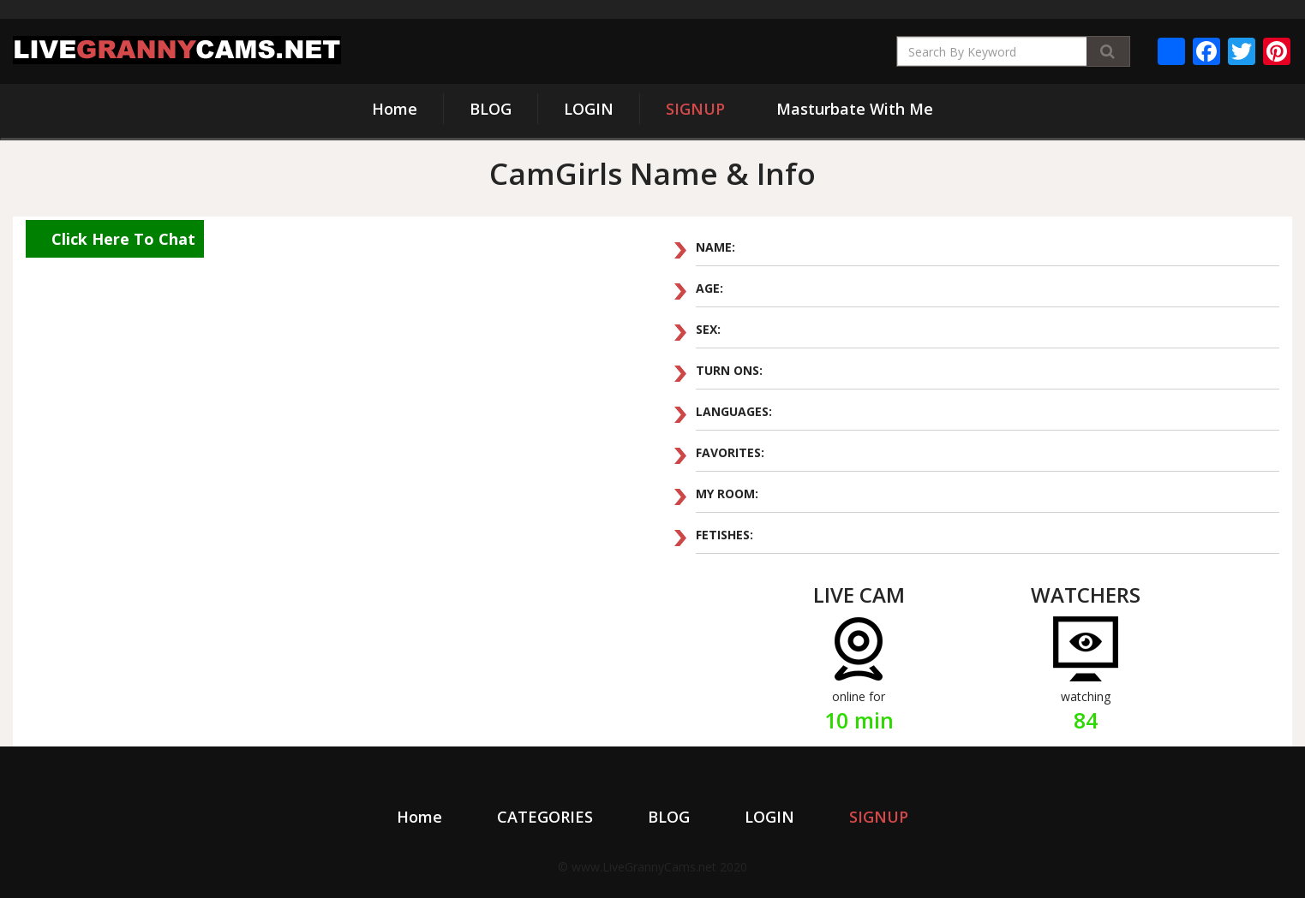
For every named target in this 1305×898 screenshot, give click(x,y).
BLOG (491, 108)
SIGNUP (695, 108)
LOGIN (589, 108)
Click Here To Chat (123, 239)
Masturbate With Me (854, 108)
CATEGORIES (545, 816)
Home (394, 108)
